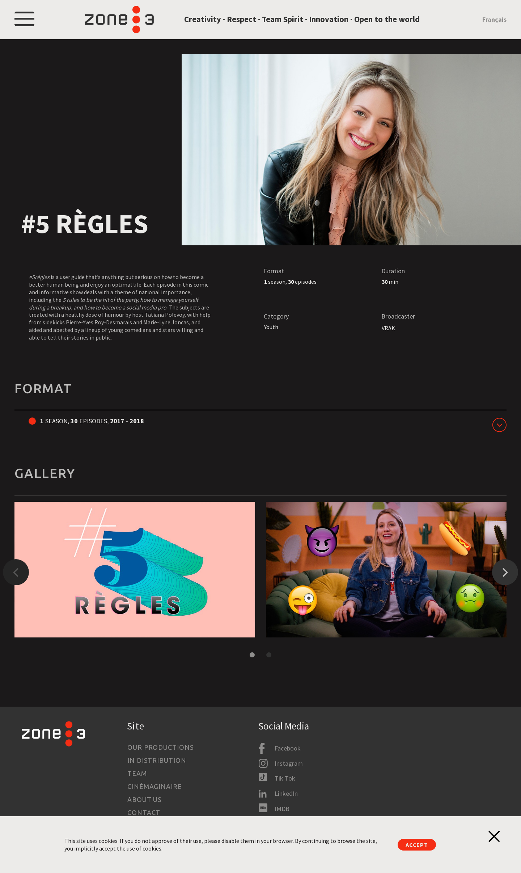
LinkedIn (286, 793)
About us (144, 799)
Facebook (288, 748)
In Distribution (156, 760)
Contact (143, 812)
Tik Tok (285, 778)
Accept (417, 844)
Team (137, 773)
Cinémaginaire (154, 786)
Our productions (160, 747)
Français (494, 23)
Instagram (289, 763)
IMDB (282, 809)
